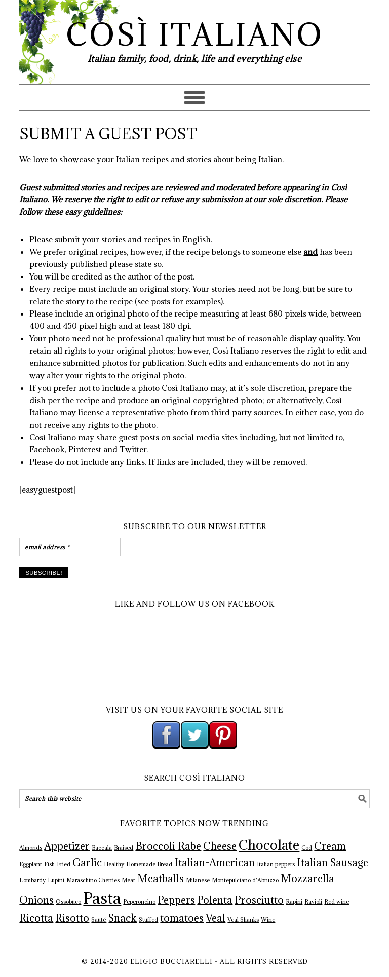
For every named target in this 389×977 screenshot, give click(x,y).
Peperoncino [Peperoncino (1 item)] (139, 901)
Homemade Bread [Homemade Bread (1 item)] (149, 864)
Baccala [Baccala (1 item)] (102, 847)
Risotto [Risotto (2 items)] (72, 918)
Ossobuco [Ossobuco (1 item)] (68, 901)
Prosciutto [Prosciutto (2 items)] (259, 900)
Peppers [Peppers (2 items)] (176, 900)
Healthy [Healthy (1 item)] (114, 864)
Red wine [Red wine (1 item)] (336, 901)
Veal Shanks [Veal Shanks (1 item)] (243, 919)
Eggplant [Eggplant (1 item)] (30, 864)
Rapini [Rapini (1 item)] (294, 901)
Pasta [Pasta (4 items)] (102, 898)
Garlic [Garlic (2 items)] (87, 862)
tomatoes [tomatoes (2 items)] (182, 918)
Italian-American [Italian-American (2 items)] (214, 862)
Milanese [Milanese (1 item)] (198, 880)
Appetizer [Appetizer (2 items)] (67, 846)
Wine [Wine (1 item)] (268, 919)
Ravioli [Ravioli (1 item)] (313, 901)
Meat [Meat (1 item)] (128, 880)
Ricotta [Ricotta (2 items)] (36, 918)
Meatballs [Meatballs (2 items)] (160, 878)
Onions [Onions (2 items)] (36, 900)
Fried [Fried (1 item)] (63, 864)
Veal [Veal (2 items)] (215, 918)
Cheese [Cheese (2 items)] (220, 846)
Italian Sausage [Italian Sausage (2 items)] (332, 862)
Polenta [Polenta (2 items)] (214, 900)
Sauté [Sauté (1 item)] (98, 919)
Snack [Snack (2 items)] (122, 918)
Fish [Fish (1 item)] (49, 864)
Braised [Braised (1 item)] (123, 847)
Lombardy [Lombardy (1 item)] (32, 880)
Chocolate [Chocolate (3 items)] (269, 844)
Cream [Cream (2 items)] (330, 846)
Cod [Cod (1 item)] (306, 847)
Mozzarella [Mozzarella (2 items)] (307, 878)
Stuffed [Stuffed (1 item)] (148, 919)
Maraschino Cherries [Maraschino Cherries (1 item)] (93, 880)
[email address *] (70, 547)
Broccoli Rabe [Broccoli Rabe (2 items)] (168, 846)
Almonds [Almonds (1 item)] (30, 847)
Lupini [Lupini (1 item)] (56, 880)
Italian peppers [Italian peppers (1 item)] (276, 864)
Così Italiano (195, 35)
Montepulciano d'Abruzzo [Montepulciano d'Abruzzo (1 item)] (245, 880)
